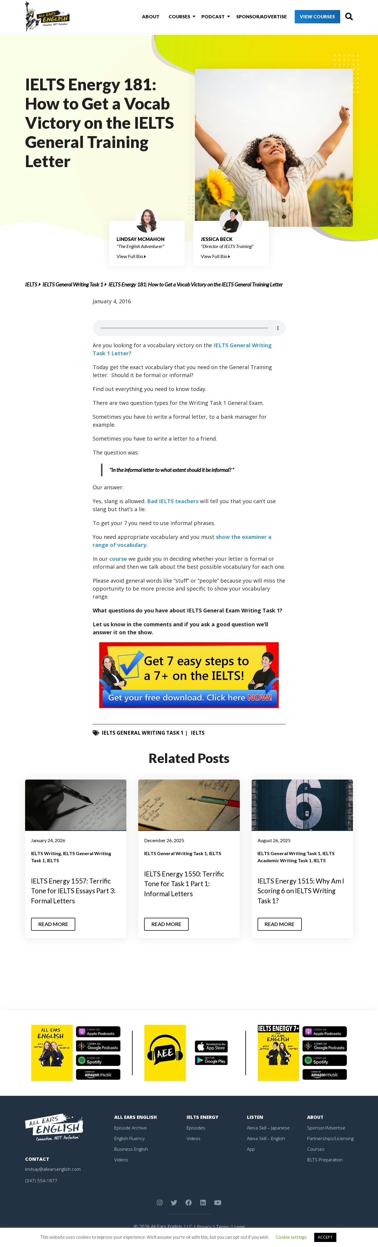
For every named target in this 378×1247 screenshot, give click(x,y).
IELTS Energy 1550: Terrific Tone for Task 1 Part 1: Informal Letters (187, 883)
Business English (131, 1148)
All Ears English (136, 1117)
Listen (255, 1117)
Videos (121, 1159)
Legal (239, 1226)
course (118, 558)
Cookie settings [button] (291, 1237)
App (251, 1148)
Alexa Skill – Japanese (269, 1127)
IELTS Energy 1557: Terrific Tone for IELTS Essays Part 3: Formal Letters (74, 890)
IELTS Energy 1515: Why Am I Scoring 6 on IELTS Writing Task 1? (296, 890)
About (145, 17)
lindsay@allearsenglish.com (53, 1169)
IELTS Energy (203, 1117)
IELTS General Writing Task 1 (73, 284)
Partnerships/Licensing (331, 1138)
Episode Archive (131, 1127)
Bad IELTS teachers (172, 501)
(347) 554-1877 (41, 1180)
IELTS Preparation (326, 1159)
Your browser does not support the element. (189, 328)
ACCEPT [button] (325, 1237)
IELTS (31, 284)
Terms (222, 1226)
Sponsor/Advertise (250, 17)
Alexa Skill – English (266, 1138)
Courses (172, 17)
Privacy (203, 1226)
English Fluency (130, 1138)
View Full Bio (131, 256)
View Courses (307, 17)
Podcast (204, 17)
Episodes (196, 1127)
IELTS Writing (46, 853)
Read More (54, 924)
